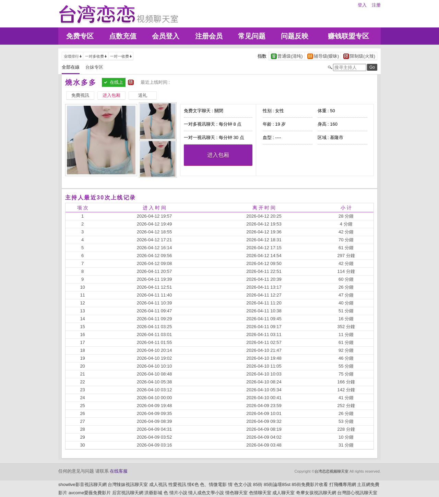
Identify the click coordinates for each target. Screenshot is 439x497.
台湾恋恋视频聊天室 (331, 471)
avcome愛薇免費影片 (90, 492)
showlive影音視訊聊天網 (82, 484)
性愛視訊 (177, 484)
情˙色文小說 (240, 484)
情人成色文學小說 (206, 492)
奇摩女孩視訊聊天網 (316, 492)
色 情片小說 (175, 492)
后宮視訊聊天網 (127, 492)
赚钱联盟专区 (348, 36)
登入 (362, 5)
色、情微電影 (213, 484)
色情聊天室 (260, 492)
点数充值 (123, 36)
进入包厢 (218, 155)
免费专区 (80, 36)
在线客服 (119, 471)
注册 (376, 5)
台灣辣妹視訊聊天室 (128, 484)
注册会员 (209, 36)
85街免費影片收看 (310, 484)
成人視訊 (158, 484)
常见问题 (251, 36)
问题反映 (294, 36)
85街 (257, 484)
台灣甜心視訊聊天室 (357, 492)
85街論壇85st (277, 484)
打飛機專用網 (342, 484)
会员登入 (165, 36)
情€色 (193, 484)
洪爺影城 (153, 492)
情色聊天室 (236, 492)
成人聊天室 (283, 492)
